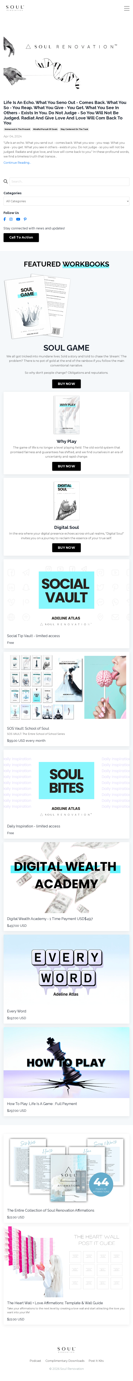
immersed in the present (17, 129)
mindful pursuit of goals (45, 129)
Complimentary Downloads (64, 1361)
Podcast (35, 1361)
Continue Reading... (17, 162)
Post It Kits (96, 1361)
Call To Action (21, 237)
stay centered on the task (74, 129)
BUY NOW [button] (66, 384)
